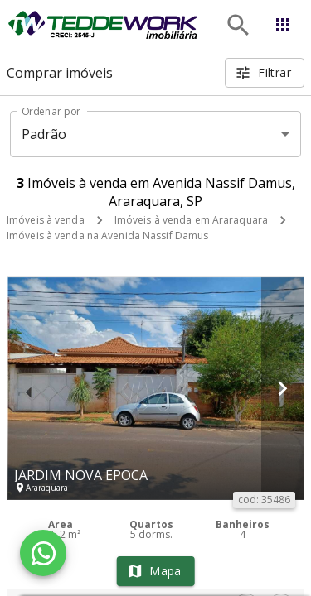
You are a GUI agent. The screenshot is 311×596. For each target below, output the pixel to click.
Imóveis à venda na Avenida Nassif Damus (107, 235)
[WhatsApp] (43, 553)
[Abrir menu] (283, 25)
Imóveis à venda (46, 220)
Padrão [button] (44, 134)
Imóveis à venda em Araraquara (191, 220)
